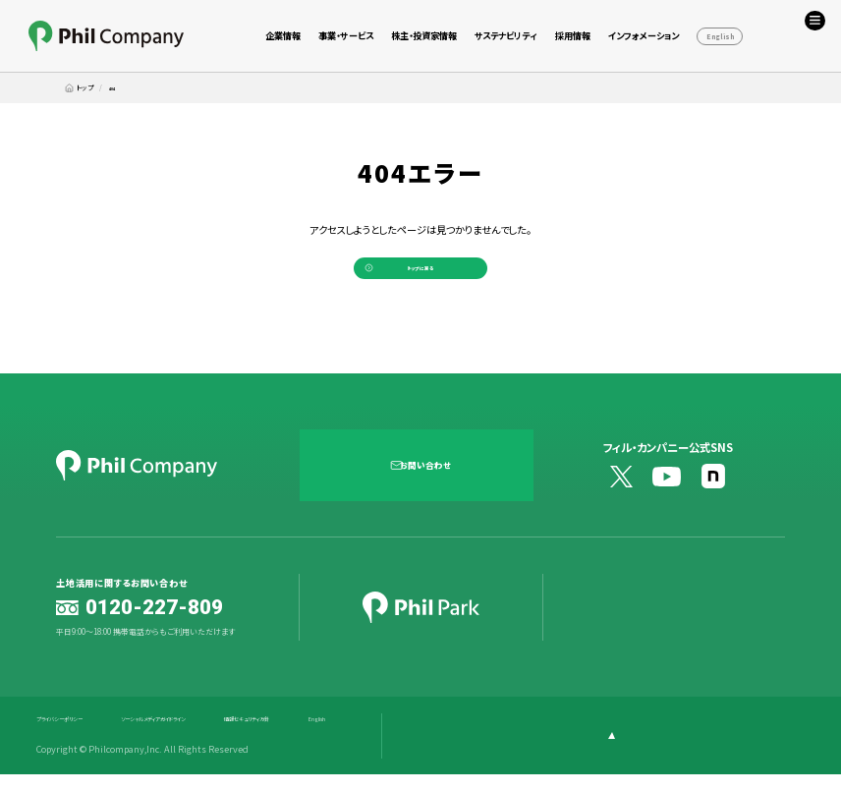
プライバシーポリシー (76, 736)
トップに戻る (420, 275)
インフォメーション (643, 35)
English (720, 36)
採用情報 (572, 35)
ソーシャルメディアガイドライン (213, 736)
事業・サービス (345, 35)
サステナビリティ (505, 35)
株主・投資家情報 (424, 35)
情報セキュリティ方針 (351, 736)
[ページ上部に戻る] (751, 752)
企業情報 (283, 35)
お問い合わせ (431, 480)
